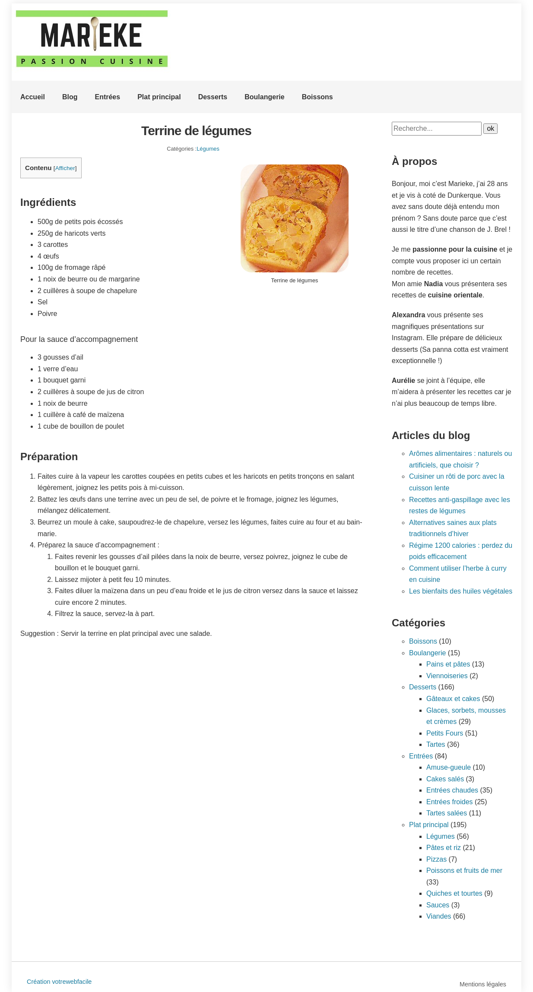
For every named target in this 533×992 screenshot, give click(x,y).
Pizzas (436, 859)
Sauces (437, 905)
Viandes (438, 916)
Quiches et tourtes (454, 893)
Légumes (208, 148)
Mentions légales (483, 984)
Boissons (317, 97)
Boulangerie (264, 97)
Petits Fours (444, 733)
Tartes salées (446, 813)
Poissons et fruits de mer (464, 870)
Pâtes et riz (443, 847)
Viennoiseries (447, 675)
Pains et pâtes (448, 664)
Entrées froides (449, 802)
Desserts (213, 97)
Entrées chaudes (452, 790)
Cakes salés (445, 779)
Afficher (65, 168)
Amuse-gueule (448, 767)
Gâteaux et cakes (453, 698)
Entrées (107, 97)
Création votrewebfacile (59, 981)
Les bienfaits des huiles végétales (460, 591)
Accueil (32, 97)
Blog (70, 97)
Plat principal (159, 97)
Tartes (435, 744)
